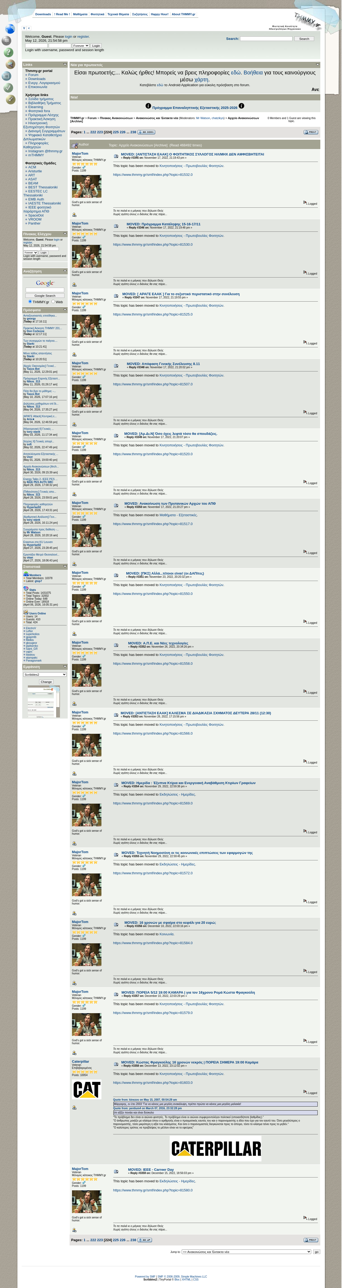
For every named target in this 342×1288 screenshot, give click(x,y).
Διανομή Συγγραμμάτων (46, 131)
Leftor (29, 631)
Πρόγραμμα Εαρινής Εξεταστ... (41, 378)
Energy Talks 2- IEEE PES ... (40, 479)
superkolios (33, 634)
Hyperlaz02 (34, 507)
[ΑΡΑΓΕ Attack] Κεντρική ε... (39, 416)
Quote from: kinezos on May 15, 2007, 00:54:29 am (145, 1099)
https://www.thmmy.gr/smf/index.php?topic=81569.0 (153, 803)
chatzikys (218, 118)
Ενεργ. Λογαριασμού (44, 83)
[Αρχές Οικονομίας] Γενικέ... (39, 365)
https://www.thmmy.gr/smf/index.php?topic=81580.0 (153, 1190)
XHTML (186, 1279)
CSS (196, 1279)
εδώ (236, 72)
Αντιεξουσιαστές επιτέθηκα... (40, 315)
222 (93, 132)
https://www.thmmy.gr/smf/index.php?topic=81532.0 (153, 175)
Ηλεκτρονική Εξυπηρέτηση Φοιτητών (41, 125)
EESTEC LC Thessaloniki (35, 193)
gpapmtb (31, 637)
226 (123, 132)
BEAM (33, 183)
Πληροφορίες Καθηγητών (36, 145)
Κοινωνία (166, 934)
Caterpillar (80, 1061)
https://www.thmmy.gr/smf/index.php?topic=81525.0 (153, 314)
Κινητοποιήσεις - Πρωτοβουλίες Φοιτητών (191, 166)
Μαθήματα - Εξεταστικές (178, 515)
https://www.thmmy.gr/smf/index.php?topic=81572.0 (153, 873)
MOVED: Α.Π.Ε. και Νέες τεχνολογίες (158, 643)
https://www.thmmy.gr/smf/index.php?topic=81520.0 (153, 454)
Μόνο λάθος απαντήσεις (37, 353)
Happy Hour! (160, 14)
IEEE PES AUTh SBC (40, 482)
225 (116, 132)
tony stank (33, 431)
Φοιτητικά (97, 14)
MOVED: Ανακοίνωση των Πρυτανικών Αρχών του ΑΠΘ (170, 503)
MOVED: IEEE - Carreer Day (151, 1170)
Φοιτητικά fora (39, 111)
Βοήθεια (253, 72)
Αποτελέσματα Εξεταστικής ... (40, 454)
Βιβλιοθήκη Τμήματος (44, 103)
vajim (29, 651)
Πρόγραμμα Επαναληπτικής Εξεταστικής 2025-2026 (195, 108)
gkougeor (31, 642)
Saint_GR (31, 648)
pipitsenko (32, 645)
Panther (34, 223)
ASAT (32, 179)
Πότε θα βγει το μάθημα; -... (39, 391)
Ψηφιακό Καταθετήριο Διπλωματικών (42, 137)
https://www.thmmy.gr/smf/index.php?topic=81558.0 (153, 664)
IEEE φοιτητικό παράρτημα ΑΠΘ (37, 209)
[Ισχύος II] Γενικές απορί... (38, 441)
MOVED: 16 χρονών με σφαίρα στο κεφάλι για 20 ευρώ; (170, 923)
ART (31, 175)
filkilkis (30, 640)
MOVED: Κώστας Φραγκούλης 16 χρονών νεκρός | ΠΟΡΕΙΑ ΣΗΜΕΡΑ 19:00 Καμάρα (189, 1062)
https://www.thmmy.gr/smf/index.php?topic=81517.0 (153, 524)
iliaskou (30, 654)
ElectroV (31, 628)
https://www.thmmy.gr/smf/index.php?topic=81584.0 (153, 943)
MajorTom (80, 153)
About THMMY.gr (183, 14)
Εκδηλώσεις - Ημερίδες (177, 794)
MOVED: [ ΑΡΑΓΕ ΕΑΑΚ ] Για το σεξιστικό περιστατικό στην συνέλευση (181, 294)
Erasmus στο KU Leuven (38, 542)
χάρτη (201, 79)
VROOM (34, 219)
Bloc (177, 1279)
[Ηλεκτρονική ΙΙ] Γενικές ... (38, 428)
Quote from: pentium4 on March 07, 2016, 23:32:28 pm (147, 1108)
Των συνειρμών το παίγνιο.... (40, 340)
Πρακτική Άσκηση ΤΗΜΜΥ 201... (42, 328)
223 (100, 132)
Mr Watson (33, 532)
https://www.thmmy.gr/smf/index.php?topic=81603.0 (153, 1083)
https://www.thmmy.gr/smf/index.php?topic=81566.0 (153, 733)
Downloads (43, 14)
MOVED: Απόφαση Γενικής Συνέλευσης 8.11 (163, 364)
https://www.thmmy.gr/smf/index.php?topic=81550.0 (153, 594)
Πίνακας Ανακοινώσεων (116, 118)
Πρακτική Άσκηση (41, 119)
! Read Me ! (62, 14)
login (68, 37)
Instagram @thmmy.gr (45, 151)
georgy (31, 318)
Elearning (35, 107)
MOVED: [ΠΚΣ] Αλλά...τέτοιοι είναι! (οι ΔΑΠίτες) (165, 573)
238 (133, 132)
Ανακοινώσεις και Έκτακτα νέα (157, 118)
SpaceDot (36, 215)
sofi (29, 444)
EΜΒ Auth (36, 199)
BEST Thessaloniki (43, 187)
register (83, 37)
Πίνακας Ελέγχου (37, 234)
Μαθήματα (80, 14)
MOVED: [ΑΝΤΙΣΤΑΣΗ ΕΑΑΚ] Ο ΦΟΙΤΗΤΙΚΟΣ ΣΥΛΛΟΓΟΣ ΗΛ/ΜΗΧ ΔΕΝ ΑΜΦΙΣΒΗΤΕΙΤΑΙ (192, 154)
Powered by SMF (145, 1276)
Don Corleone (35, 331)
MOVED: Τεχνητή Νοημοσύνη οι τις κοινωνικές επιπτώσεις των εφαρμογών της (187, 853)
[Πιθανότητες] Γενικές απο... (39, 491)
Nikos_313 (33, 381)
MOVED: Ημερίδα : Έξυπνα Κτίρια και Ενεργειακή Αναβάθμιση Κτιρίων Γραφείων (188, 783)
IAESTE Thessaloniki (44, 203)
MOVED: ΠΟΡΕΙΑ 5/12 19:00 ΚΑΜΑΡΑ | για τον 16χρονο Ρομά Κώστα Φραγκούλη (188, 992)
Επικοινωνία (37, 87)
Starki (30, 343)
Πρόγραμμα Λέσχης (43, 115)
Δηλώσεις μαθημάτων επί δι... (40, 403)
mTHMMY (36, 155)
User (30, 456)
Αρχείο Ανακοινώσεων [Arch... (41, 466)
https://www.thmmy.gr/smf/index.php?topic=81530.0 (153, 244)
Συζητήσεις (140, 14)
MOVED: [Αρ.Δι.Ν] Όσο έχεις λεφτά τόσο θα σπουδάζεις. (171, 434)
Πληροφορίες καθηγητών (38, 504)
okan (30, 557)
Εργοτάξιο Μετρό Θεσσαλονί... (41, 554)
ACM (32, 167)
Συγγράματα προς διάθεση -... (41, 529)
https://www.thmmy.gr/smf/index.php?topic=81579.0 (153, 1013)
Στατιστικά (31, 567)
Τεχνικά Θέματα (118, 14)
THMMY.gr (77, 118)
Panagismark (33, 660)
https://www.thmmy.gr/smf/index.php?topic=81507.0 (153, 384)
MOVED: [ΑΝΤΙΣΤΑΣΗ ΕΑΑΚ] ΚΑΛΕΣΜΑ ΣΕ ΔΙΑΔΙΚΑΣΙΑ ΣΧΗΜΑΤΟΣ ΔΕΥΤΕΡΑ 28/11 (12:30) (196, 713)
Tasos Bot (33, 368)
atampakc (31, 657)
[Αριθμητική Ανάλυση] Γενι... (39, 516)
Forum (33, 75)
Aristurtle (35, 171)
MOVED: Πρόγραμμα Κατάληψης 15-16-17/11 (164, 224)
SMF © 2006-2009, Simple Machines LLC (182, 1276)
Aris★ (30, 419)
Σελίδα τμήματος (41, 99)
